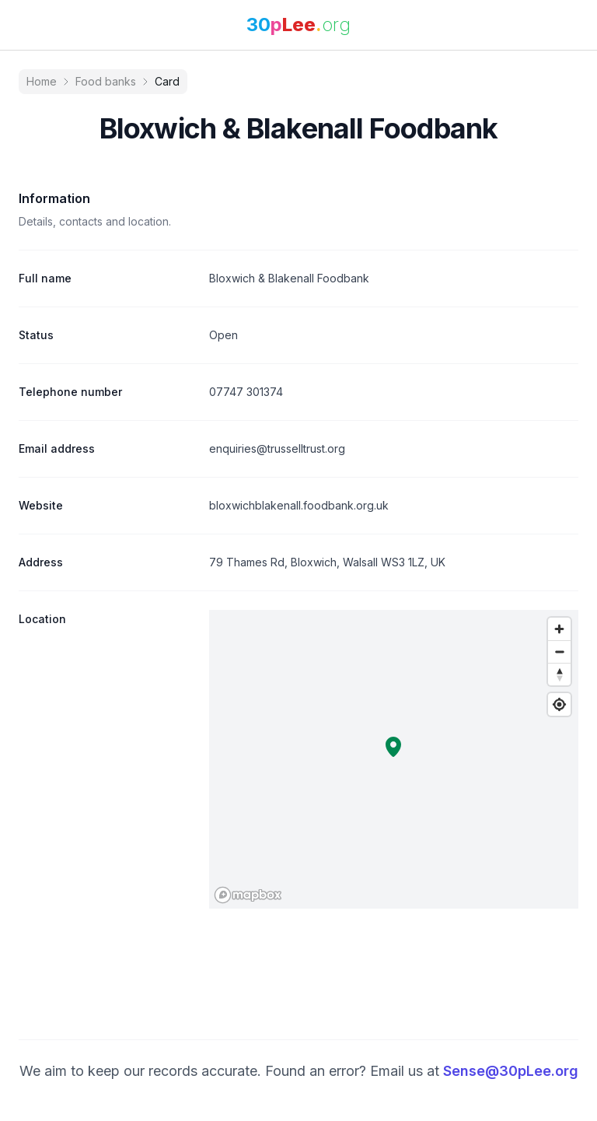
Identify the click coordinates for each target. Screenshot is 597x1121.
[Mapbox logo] (248, 895)
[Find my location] (559, 704)
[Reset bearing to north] (559, 674)
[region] (393, 759)
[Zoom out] (559, 651)
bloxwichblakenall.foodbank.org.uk (299, 505)
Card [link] (167, 81)
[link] (298, 24)
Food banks (105, 81)
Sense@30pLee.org (510, 1071)
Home (41, 81)
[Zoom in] (559, 629)
